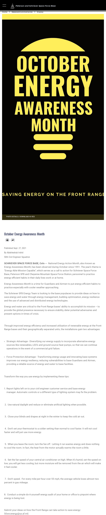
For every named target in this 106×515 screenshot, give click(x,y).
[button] (4, 6)
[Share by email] (13, 240)
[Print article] (7, 240)
